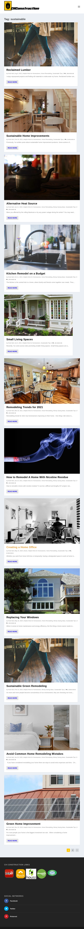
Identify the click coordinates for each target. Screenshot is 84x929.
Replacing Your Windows (22, 617)
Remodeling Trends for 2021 (24, 407)
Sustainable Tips (57, 73)
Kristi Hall (11, 73)
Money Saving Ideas (59, 207)
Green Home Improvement (23, 823)
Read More (12, 82)
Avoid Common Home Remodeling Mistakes (34, 753)
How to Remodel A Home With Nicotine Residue (37, 477)
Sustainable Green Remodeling (26, 685)
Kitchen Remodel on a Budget (25, 273)
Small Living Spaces (19, 339)
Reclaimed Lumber (18, 69)
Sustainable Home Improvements (27, 135)
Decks (25, 551)
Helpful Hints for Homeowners (31, 73)
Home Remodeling (46, 73)
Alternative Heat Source (21, 203)
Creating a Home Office (21, 547)
